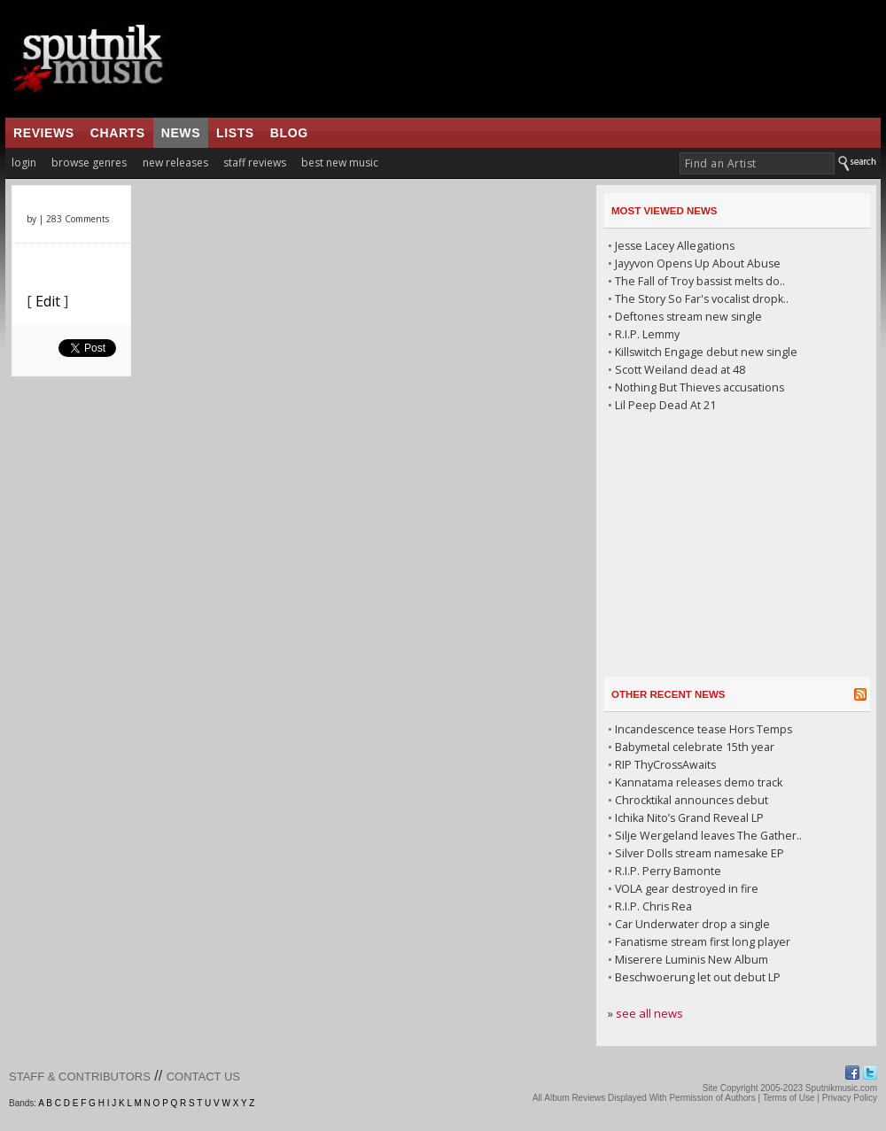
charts (117, 133)
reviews (43, 133)
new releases (175, 162)
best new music (339, 162)
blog (289, 133)
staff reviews (254, 162)
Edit (47, 301)
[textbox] (757, 163)
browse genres (89, 162)
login (24, 162)
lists (235, 133)
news (180, 133)
